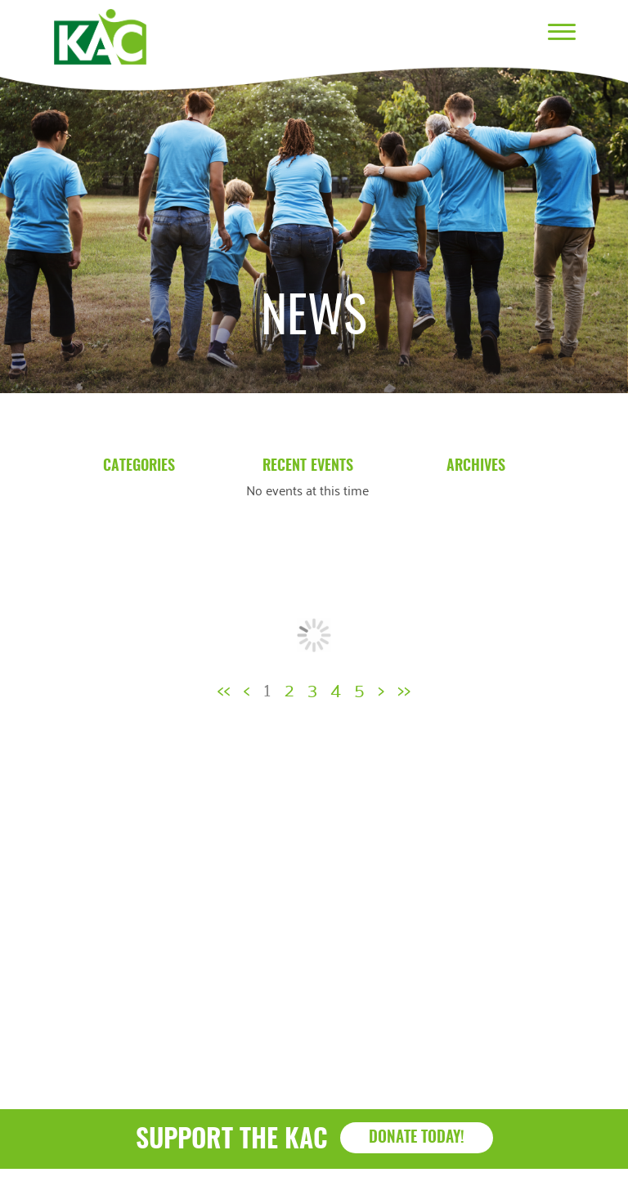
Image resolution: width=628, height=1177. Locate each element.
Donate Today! (416, 1138)
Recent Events (307, 466)
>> (403, 687)
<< (224, 687)
